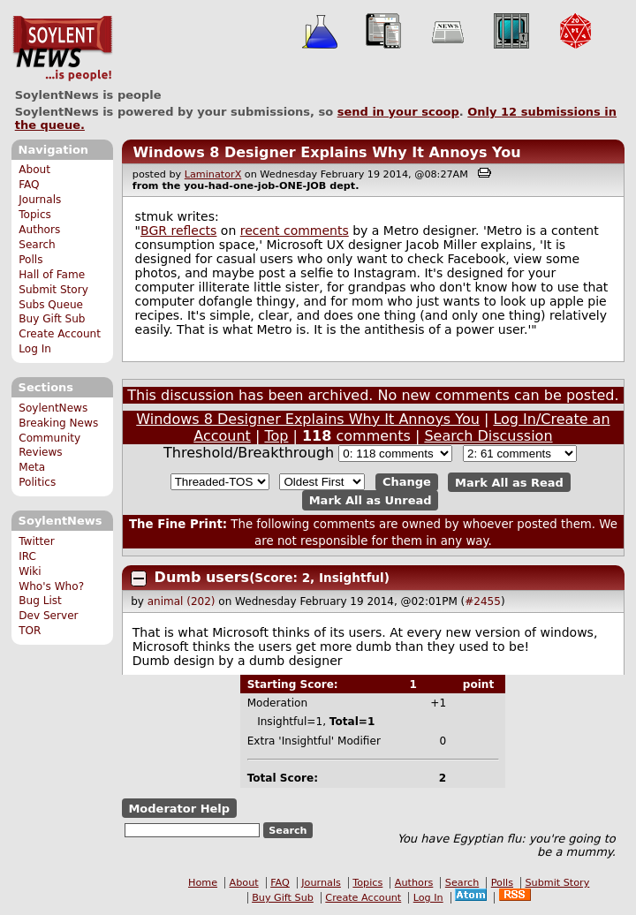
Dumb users (202, 577)
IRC (27, 556)
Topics (35, 214)
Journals (40, 199)
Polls (30, 259)
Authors (39, 229)
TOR (30, 630)
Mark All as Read (509, 481)
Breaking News (58, 423)
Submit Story (53, 290)
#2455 (483, 601)
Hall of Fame (52, 274)
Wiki (30, 571)
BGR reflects (178, 230)
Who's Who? (51, 586)
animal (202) (182, 601)
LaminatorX (213, 174)
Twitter (36, 541)
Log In (35, 349)
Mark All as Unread (370, 500)
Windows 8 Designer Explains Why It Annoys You (326, 152)
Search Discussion (488, 435)
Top (276, 435)
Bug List (40, 600)
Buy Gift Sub (52, 319)
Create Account (60, 334)
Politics (37, 482)
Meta (32, 467)
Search (37, 244)
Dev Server (48, 615)
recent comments (294, 230)
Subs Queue (51, 305)
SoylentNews (62, 48)
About (34, 169)
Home (202, 883)
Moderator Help (179, 808)
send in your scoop (398, 111)
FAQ (29, 184)
